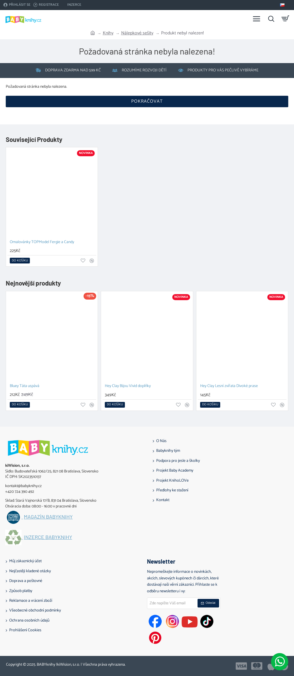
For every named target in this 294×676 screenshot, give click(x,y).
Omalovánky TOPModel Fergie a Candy (42, 242)
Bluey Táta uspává (24, 386)
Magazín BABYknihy (48, 517)
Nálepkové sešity (137, 33)
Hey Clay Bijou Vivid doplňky (128, 386)
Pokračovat (147, 101)
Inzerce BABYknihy (48, 537)
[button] (20, 260)
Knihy (108, 33)
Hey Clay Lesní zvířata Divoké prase (229, 386)
